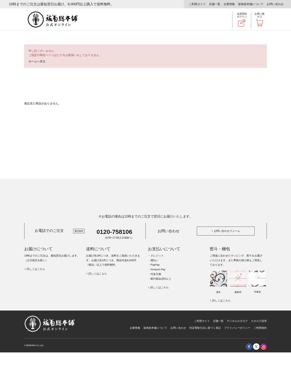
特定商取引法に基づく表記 (205, 327)
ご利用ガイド (197, 4)
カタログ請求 (259, 320)
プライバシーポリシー (237, 327)
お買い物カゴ (259, 15)
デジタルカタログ (237, 320)
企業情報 (229, 4)
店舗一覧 (214, 4)
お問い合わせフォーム (227, 230)
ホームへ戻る (36, 61)
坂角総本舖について (251, 4)
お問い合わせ (275, 4)
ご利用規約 (260, 327)
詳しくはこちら (36, 268)
